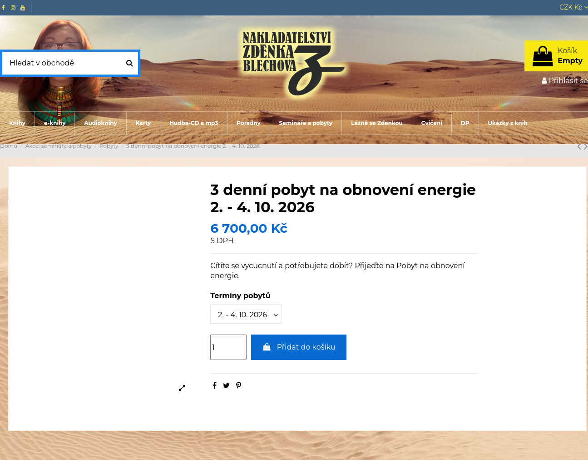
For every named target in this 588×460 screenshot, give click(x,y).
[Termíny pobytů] (246, 314)
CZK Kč (573, 7)
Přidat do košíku (299, 347)
